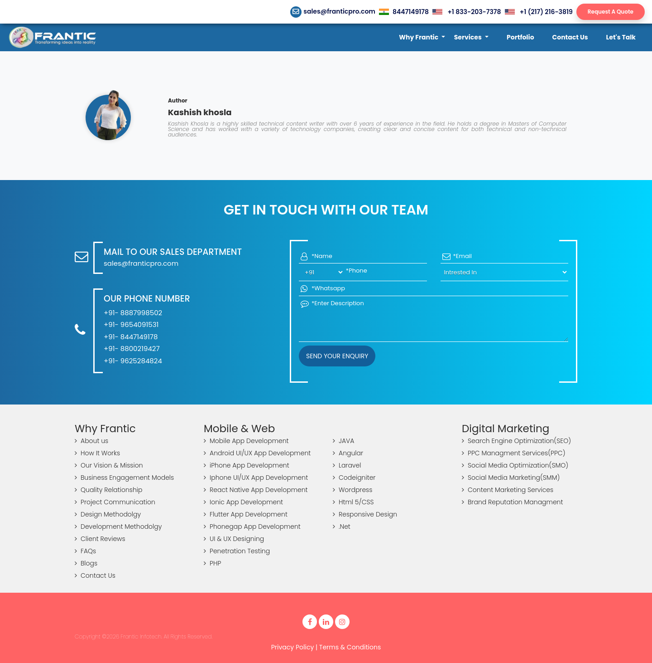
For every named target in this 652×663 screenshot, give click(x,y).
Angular (348, 453)
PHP (212, 563)
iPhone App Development (246, 465)
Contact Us (95, 575)
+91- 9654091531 (131, 324)
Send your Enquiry (337, 356)
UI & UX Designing (234, 538)
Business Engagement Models (124, 477)
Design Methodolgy (108, 514)
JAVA (343, 440)
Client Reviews (100, 538)
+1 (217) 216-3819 (539, 11)
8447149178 (404, 11)
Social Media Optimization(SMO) (515, 465)
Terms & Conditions (350, 647)
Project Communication (115, 502)
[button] (421, 37)
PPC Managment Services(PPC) (514, 453)
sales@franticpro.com (333, 11)
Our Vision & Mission (109, 465)
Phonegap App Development (252, 526)
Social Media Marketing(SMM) (511, 477)
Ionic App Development (243, 502)
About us (91, 440)
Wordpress (352, 489)
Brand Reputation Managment (512, 502)
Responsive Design (365, 514)
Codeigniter (354, 477)
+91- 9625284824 (133, 361)
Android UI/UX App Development (257, 453)
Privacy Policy (292, 647)
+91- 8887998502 (133, 312)
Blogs (86, 563)
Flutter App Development (246, 514)
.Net (341, 526)
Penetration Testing (237, 551)
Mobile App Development (246, 440)
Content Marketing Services (507, 489)
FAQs (85, 551)
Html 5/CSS (353, 502)
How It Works (97, 453)
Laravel (347, 465)
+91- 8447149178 (131, 336)
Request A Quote (610, 11)
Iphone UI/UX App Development (256, 477)
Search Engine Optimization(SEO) (516, 440)
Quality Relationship (109, 489)
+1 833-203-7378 (466, 11)
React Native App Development (256, 489)
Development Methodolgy (118, 526)
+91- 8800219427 (132, 348)
